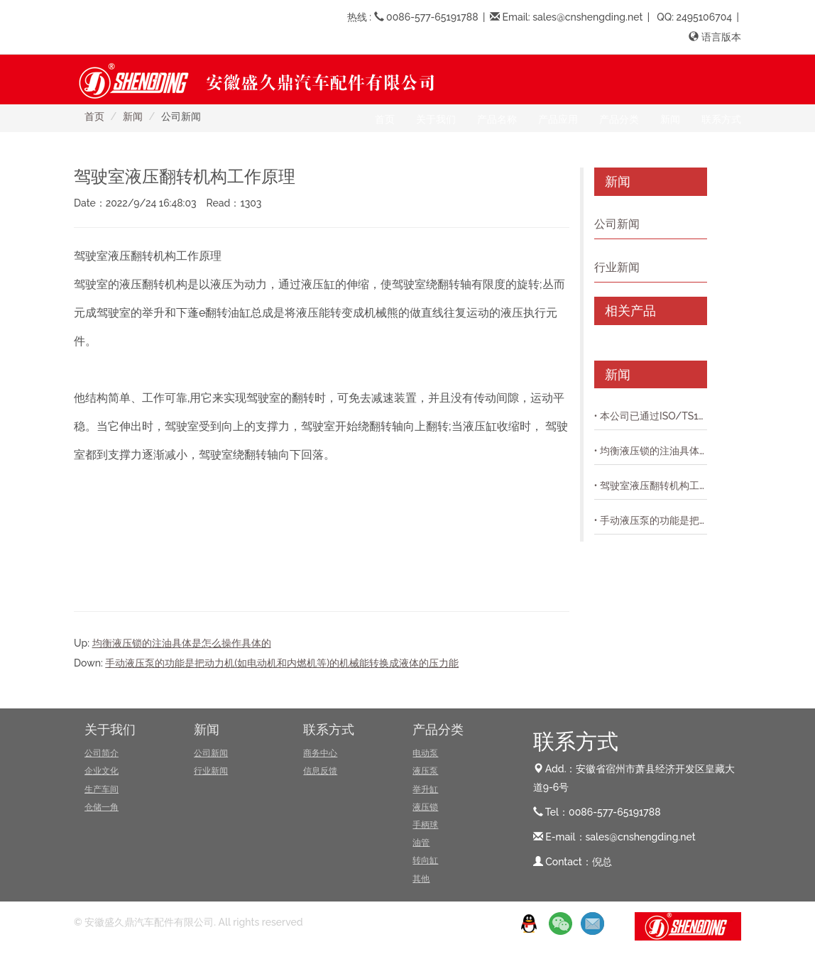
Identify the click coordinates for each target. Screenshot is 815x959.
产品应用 (558, 119)
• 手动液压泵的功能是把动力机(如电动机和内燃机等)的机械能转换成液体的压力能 (650, 520)
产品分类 (438, 729)
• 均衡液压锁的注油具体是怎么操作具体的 (650, 450)
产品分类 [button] (619, 119)
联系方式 (328, 729)
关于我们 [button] (436, 119)
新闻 (206, 729)
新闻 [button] (670, 119)
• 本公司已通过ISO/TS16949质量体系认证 (650, 416)
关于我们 (110, 729)
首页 (385, 119)
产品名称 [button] (497, 119)
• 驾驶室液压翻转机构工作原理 (650, 485)
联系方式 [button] (721, 119)
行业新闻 (617, 267)
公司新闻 (617, 224)
